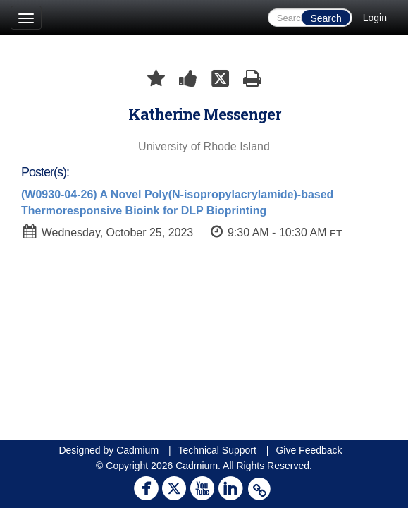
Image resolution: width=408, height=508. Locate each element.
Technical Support (217, 450)
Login (375, 17)
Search (325, 18)
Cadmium (137, 450)
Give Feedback (309, 450)
